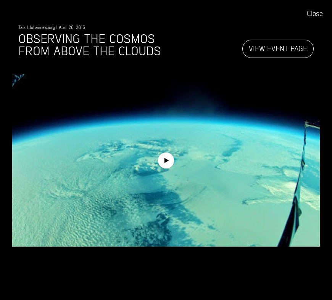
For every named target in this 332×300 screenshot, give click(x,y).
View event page (278, 49)
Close (315, 14)
